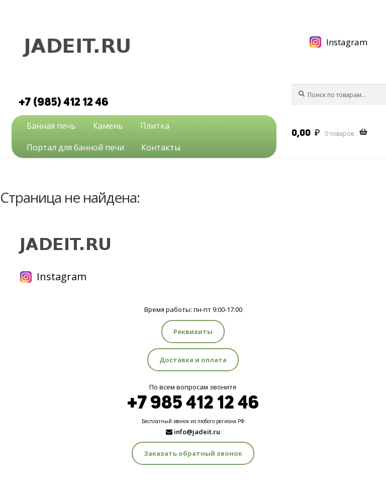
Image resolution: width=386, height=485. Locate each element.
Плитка (154, 125)
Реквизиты (193, 331)
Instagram (338, 42)
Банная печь (51, 125)
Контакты (160, 147)
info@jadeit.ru (193, 431)
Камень (108, 125)
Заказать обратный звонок (193, 453)
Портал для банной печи (75, 147)
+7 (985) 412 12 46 (63, 101)
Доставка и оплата (193, 359)
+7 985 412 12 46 (193, 402)
